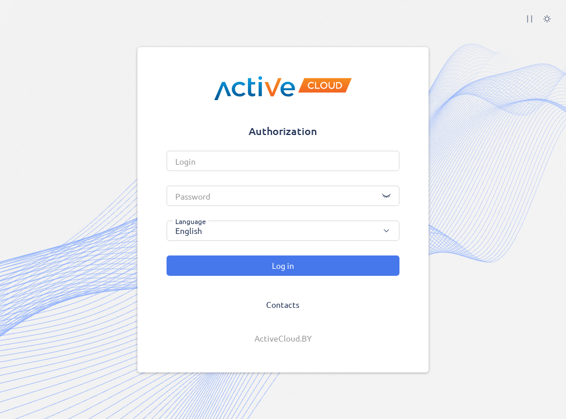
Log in (283, 265)
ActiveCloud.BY (283, 338)
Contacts (282, 304)
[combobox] (283, 231)
